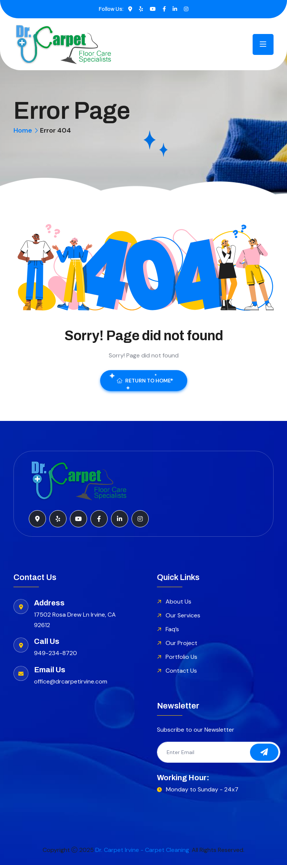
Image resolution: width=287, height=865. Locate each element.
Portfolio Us (181, 657)
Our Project (181, 643)
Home (22, 130)
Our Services (183, 615)
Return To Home (144, 380)
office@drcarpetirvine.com (70, 681)
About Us (178, 601)
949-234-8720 (55, 653)
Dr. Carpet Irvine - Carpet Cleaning (142, 850)
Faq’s (172, 629)
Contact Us (181, 671)
